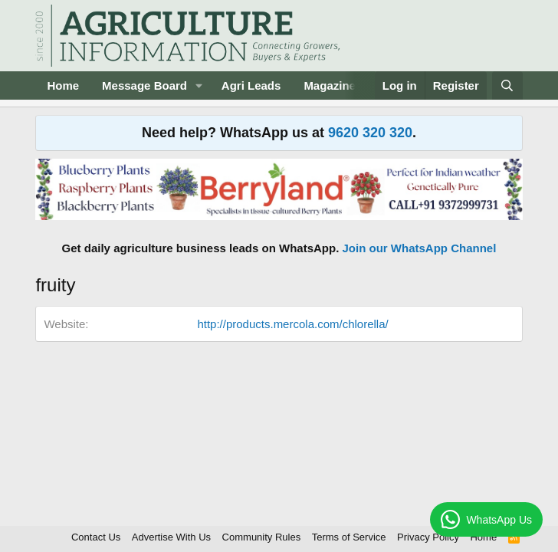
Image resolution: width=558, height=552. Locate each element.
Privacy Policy (428, 537)
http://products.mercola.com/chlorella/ (292, 323)
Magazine (330, 85)
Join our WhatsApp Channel (420, 248)
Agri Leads (251, 85)
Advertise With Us (171, 537)
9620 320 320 (370, 132)
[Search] (507, 85)
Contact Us (95, 537)
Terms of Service (349, 537)
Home (63, 85)
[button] (199, 85)
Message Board (144, 85)
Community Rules (261, 537)
